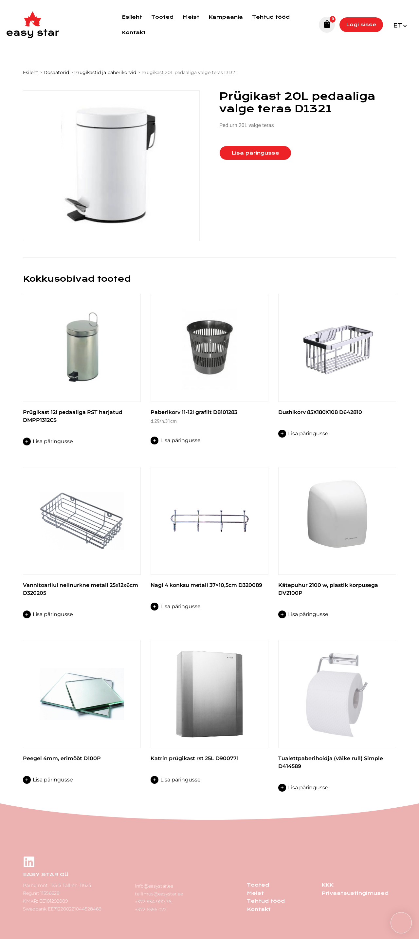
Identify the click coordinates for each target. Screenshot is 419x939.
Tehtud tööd (271, 17)
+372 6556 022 (151, 909)
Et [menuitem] (397, 25)
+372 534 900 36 (153, 901)
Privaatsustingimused (354, 893)
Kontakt (134, 32)
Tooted (162, 17)
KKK (327, 885)
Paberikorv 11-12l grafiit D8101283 (194, 412)
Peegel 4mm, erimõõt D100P (62, 758)
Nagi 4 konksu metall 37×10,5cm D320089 (206, 585)
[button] (401, 922)
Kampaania (226, 17)
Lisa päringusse (255, 153)
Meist (191, 17)
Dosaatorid (56, 72)
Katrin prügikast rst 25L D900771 (195, 758)
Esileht (132, 17)
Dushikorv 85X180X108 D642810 (320, 412)
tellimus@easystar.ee (159, 893)
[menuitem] (399, 25)
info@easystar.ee (154, 885)
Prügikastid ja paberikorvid (105, 72)
